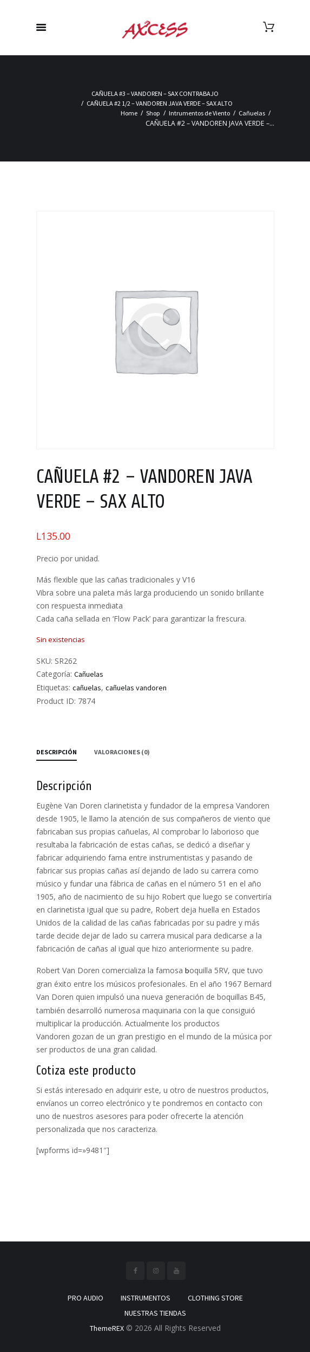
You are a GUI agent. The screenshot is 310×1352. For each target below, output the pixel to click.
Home (129, 113)
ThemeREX (107, 1328)
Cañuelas (252, 113)
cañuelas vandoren (136, 688)
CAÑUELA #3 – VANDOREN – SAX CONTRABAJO (155, 93)
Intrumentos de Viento (199, 113)
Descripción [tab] (56, 752)
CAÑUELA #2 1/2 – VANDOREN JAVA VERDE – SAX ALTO (160, 103)
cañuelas (86, 688)
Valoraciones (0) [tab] (122, 752)
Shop (153, 113)
